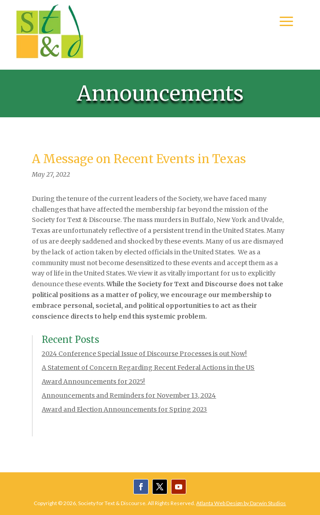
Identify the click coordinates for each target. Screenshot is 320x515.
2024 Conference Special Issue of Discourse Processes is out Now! (144, 354)
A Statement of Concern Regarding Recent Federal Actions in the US (148, 368)
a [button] (286, 22)
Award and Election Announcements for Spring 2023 (124, 409)
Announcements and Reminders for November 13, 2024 (129, 395)
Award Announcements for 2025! (93, 381)
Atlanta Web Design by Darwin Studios (241, 503)
